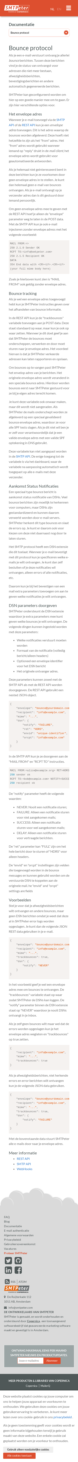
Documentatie (13, 1223)
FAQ (7, 1214)
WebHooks (24, 1166)
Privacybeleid (12, 1237)
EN (59, 9)
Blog (7, 1219)
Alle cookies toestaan (19, 1455)
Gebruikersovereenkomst (19, 1241)
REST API (28, 125)
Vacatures (10, 1246)
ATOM (23, 1279)
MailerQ (45, 1383)
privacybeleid (62, 1417)
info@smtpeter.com (18, 1305)
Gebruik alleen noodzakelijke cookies (28, 1449)
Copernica (33, 1318)
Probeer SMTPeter (15, 1250)
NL (52, 9)
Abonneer (52, 1358)
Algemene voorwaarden (19, 1232)
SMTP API (23, 456)
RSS (13, 1279)
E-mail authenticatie (16, 1228)
